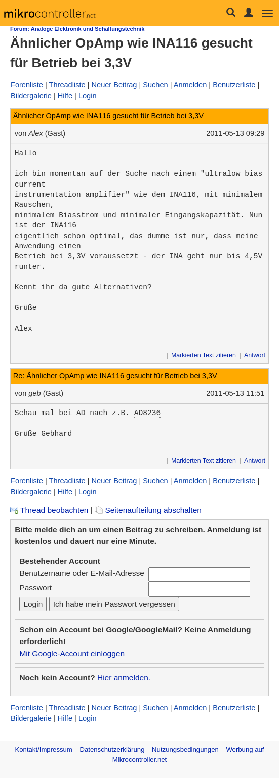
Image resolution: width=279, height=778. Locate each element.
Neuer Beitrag (114, 85)
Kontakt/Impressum (43, 749)
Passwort (35, 587)
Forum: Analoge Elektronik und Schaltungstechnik (77, 29)
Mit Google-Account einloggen (72, 653)
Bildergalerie (31, 95)
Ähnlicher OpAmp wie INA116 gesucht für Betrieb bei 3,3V (108, 116)
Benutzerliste (234, 85)
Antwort (254, 355)
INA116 (183, 195)
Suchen (155, 85)
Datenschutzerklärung (111, 749)
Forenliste (27, 85)
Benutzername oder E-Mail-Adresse (81, 573)
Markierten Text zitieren (203, 355)
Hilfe (65, 95)
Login (87, 95)
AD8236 (147, 413)
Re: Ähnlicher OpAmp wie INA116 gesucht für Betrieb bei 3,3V (115, 376)
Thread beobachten (49, 510)
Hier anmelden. (123, 677)
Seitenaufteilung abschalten (148, 510)
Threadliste (67, 85)
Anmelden (190, 85)
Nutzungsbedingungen (185, 749)
